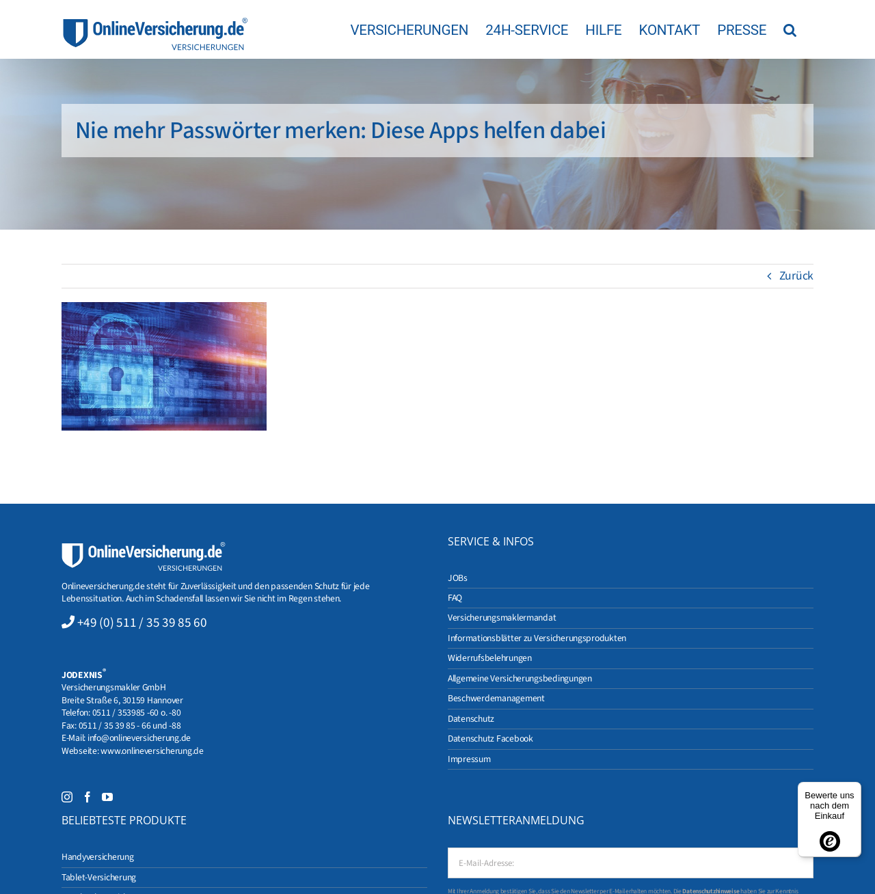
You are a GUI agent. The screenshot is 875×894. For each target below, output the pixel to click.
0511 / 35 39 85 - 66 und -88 (130, 725)
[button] (789, 29)
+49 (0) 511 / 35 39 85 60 (142, 622)
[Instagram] (67, 796)
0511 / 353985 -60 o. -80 (136, 712)
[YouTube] (107, 796)
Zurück (796, 275)
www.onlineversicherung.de (151, 750)
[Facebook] (87, 796)
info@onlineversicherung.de (139, 737)
